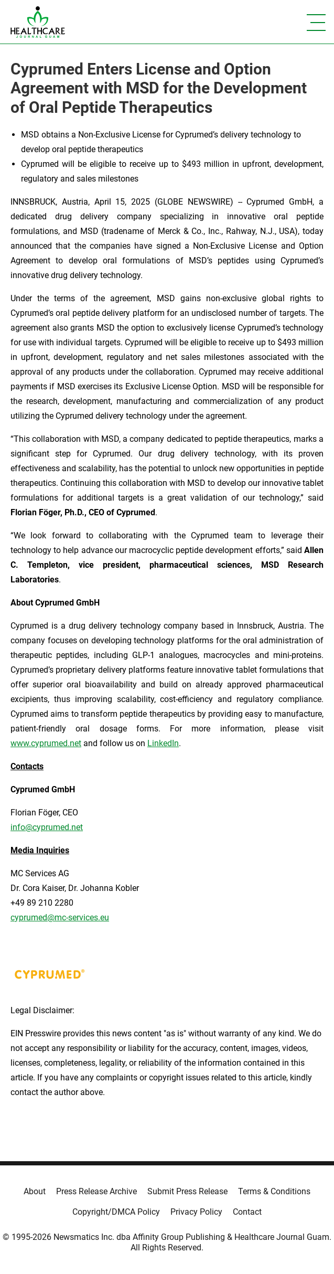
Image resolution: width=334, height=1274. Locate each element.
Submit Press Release (187, 1191)
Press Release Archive (96, 1191)
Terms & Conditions (274, 1191)
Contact (247, 1212)
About (35, 1191)
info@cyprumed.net (46, 827)
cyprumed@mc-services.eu (59, 917)
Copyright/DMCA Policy (116, 1212)
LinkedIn (163, 743)
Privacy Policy (196, 1212)
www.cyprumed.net (45, 743)
